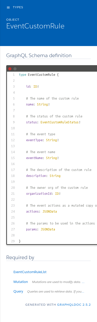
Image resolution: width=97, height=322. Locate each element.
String (42, 104)
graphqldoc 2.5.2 (74, 304)
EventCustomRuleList (30, 272)
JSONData (49, 211)
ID (35, 86)
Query (52, 291)
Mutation (52, 282)
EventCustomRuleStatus (60, 122)
